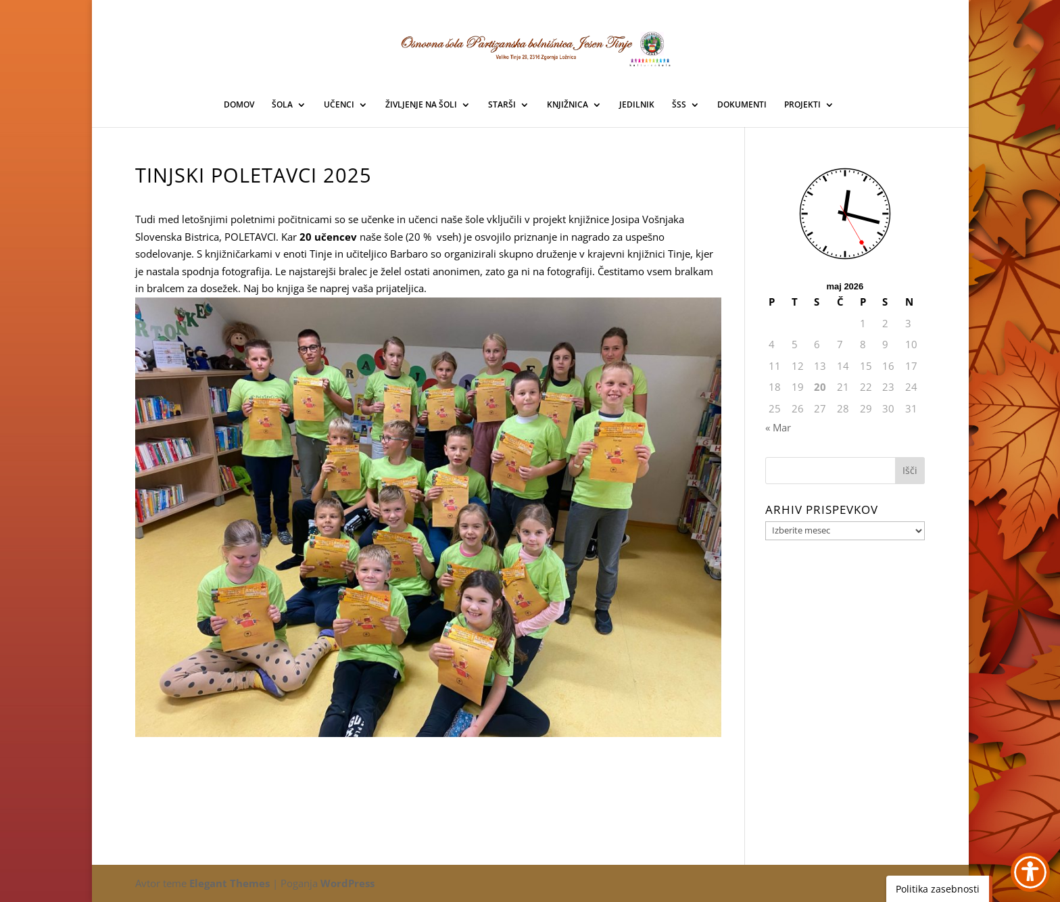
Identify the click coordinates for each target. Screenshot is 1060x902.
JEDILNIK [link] (636, 105)
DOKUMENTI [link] (742, 105)
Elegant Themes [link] (229, 883)
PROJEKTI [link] (802, 105)
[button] (910, 470)
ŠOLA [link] (282, 105)
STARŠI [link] (502, 105)
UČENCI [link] (339, 105)
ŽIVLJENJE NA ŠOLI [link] (421, 105)
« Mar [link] (778, 427)
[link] (530, 46)
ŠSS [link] (679, 105)
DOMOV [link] (239, 105)
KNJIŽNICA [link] (567, 105)
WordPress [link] (347, 883)
